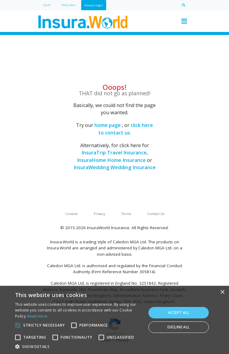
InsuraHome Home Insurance (111, 160)
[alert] (114, 320)
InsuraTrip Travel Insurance (114, 152)
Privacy (99, 213)
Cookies (71, 213)
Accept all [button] (178, 312)
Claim (47, 5)
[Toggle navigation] (184, 21)
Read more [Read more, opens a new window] (37, 316)
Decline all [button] (178, 327)
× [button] (222, 292)
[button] (78, 346)
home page (107, 125)
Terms (126, 213)
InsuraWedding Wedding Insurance (115, 167)
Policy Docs (69, 5)
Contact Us (155, 213)
